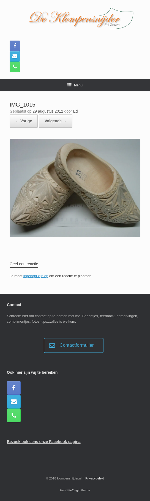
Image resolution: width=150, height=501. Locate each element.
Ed (75, 111)
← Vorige (23, 121)
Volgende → (56, 121)
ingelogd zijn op (35, 276)
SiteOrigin (74, 490)
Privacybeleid (94, 478)
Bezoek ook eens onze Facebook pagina (44, 441)
